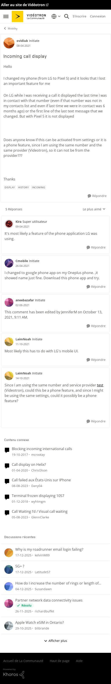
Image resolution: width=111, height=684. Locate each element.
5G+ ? (19, 566)
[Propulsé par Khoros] (55, 674)
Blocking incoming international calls (42, 449)
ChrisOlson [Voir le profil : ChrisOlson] (39, 470)
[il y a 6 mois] (23, 555)
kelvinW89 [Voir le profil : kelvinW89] (42, 555)
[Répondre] (97, 196)
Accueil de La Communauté (23, 661)
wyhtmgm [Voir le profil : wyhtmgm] (38, 501)
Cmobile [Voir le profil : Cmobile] (22, 261)
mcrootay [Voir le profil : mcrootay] (38, 455)
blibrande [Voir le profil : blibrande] (42, 628)
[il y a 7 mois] (23, 589)
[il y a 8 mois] (23, 628)
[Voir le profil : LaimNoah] (9, 341)
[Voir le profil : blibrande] (8, 625)
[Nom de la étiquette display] (9, 187)
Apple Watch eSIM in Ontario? (39, 622)
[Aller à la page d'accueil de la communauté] (30, 16)
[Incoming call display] (22, 227)
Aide (79, 661)
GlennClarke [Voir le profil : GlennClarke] (40, 517)
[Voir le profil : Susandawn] (8, 586)
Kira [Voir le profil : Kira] (18, 221)
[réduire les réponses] (55, 218)
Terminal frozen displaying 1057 (38, 496)
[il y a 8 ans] (20, 454)
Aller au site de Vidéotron (23, 4)
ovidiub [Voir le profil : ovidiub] (22, 41)
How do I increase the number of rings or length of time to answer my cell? (57, 583)
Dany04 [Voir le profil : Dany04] (36, 486)
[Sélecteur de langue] (56, 16)
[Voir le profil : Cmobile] (9, 263)
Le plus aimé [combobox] (94, 209)
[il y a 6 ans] (20, 470)
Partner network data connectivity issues (49, 600)
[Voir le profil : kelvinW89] (8, 552)
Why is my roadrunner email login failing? (49, 549)
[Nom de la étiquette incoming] (38, 187)
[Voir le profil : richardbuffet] (8, 603)
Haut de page (59, 661)
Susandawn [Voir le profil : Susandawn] (43, 589)
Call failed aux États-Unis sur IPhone (41, 480)
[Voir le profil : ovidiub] (8, 43)
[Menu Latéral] (6, 16)
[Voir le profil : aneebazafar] (9, 302)
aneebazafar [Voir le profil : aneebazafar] (25, 300)
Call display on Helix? (29, 464)
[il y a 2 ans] (20, 485)
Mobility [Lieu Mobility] (10, 28)
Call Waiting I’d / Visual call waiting (40, 511)
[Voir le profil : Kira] (9, 223)
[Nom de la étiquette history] (23, 187)
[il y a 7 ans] (20, 501)
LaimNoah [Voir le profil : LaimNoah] (23, 339)
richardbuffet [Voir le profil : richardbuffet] (44, 611)
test (100, 385)
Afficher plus (55, 641)
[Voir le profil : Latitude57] (8, 569)
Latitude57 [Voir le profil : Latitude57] (42, 572)
